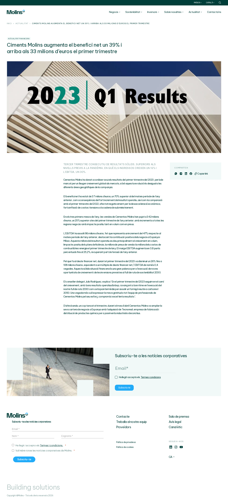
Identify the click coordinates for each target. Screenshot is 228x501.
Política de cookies (125, 447)
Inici (9, 24)
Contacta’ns (214, 12)
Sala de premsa (179, 416)
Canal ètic (175, 427)
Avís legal (175, 422)
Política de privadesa (126, 442)
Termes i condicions (48, 377)
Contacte (123, 416)
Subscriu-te (22, 387)
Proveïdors (123, 427)
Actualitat (21, 24)
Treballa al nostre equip (131, 422)
